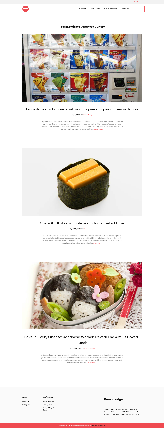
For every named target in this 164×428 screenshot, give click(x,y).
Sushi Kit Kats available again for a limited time (82, 223)
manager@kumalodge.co (130, 414)
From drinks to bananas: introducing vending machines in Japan (82, 109)
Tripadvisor (26, 408)
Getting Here (47, 405)
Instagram (26, 405)
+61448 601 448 (110, 414)
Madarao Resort (111, 9)
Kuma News (95, 9)
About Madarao (48, 402)
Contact (126, 9)
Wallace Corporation (98, 425)
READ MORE (98, 129)
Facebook (25, 402)
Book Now (138, 9)
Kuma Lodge (82, 9)
